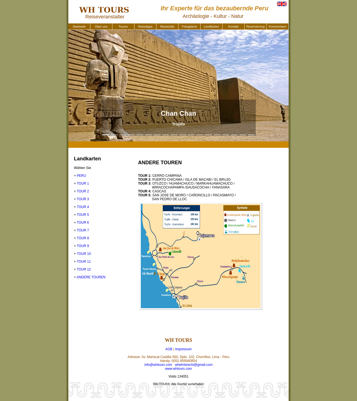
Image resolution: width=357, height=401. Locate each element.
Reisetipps (145, 26)
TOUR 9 (83, 246)
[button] (85, 85)
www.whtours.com (178, 369)
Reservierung (255, 26)
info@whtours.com (158, 365)
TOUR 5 (83, 215)
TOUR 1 (83, 183)
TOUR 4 (83, 207)
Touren (123, 26)
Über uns (101, 26)
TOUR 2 (83, 191)
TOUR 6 (83, 222)
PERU (81, 176)
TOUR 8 (83, 238)
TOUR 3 (83, 199)
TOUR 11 (84, 262)
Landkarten (211, 26)
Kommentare (277, 26)
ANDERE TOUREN (91, 277)
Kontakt (233, 26)
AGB (168, 349)
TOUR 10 (84, 254)
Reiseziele (167, 26)
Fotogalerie (189, 26)
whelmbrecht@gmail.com (194, 365)
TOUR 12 (84, 269)
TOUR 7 (83, 230)
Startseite (79, 26)
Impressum (183, 349)
